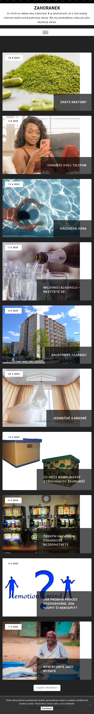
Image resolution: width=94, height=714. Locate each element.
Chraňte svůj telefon (67, 165)
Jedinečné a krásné (70, 418)
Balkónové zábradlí (69, 355)
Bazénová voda (73, 228)
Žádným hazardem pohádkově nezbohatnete (59, 540)
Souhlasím (47, 708)
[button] (45, 33)
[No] (90, 705)
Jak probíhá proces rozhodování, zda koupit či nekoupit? (60, 604)
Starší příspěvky (47, 688)
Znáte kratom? (73, 102)
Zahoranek (47, 8)
